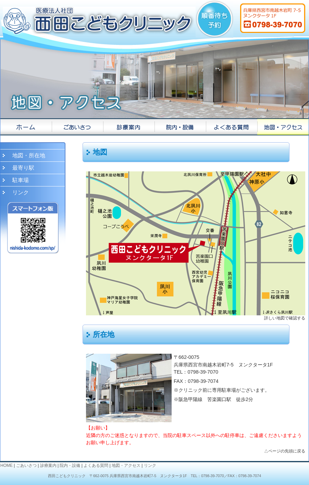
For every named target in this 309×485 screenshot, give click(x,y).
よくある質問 (96, 465)
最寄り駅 (23, 168)
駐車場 (20, 180)
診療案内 (48, 465)
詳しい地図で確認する (284, 318)
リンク (20, 192)
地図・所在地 (28, 155)
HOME (6, 465)
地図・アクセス (126, 465)
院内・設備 (70, 465)
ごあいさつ (26, 465)
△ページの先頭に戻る (284, 451)
